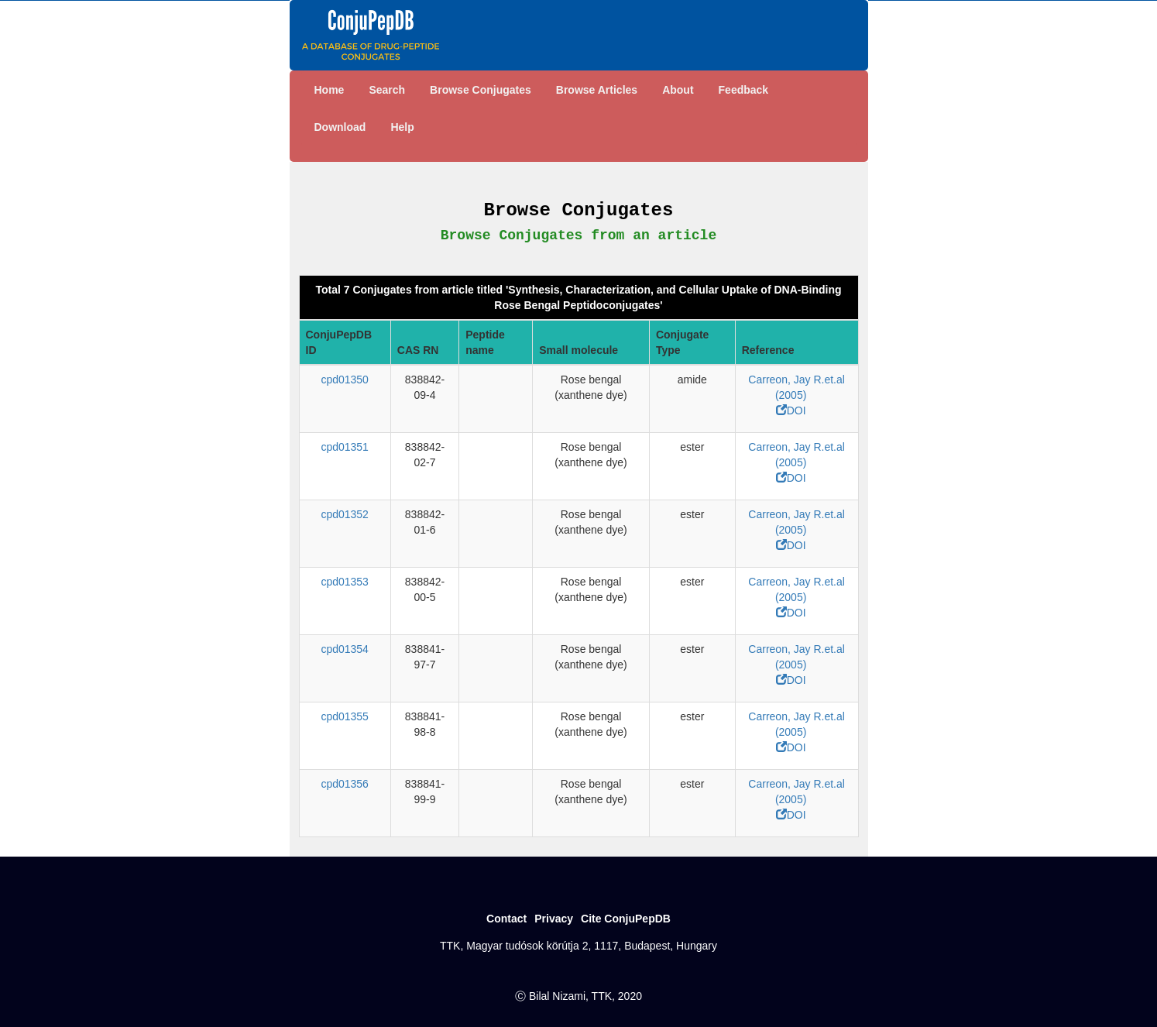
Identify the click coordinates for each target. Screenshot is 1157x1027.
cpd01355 (345, 716)
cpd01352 (345, 514)
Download (340, 127)
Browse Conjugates (480, 90)
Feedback (744, 90)
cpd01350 (345, 379)
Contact (506, 918)
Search (387, 90)
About (677, 90)
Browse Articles (596, 90)
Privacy (553, 918)
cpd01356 (345, 784)
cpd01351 (345, 447)
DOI (791, 410)
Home (329, 90)
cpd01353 (345, 581)
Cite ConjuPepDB (626, 918)
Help (402, 127)
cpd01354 (345, 649)
